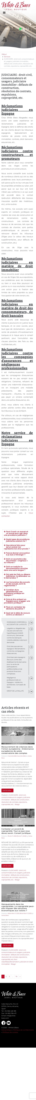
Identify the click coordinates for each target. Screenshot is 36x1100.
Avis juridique (6, 1030)
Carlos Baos (5, 915)
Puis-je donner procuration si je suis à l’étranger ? (18, 554)
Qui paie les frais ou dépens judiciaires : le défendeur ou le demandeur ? (17, 576)
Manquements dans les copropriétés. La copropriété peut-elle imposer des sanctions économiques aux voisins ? (17, 907)
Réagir (17, 804)
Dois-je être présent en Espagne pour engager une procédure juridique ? (17, 601)
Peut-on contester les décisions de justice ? (15, 608)
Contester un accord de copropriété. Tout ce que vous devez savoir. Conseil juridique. (16, 831)
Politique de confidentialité (23, 1030)
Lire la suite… (7, 790)
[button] (17, 533)
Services (7, 57)
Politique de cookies (10, 1032)
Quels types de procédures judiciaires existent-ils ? (17, 540)
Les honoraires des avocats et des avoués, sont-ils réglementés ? (17, 584)
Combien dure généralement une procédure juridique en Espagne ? (14, 592)
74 (16, 976)
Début (4, 54)
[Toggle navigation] (4, 13)
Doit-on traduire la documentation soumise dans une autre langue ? (16, 568)
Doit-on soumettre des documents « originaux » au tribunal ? (16, 561)
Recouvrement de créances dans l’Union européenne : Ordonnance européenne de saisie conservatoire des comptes (17, 750)
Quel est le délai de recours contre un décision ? (18, 614)
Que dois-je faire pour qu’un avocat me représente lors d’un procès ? (17, 547)
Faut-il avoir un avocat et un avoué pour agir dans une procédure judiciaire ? (16, 533)
